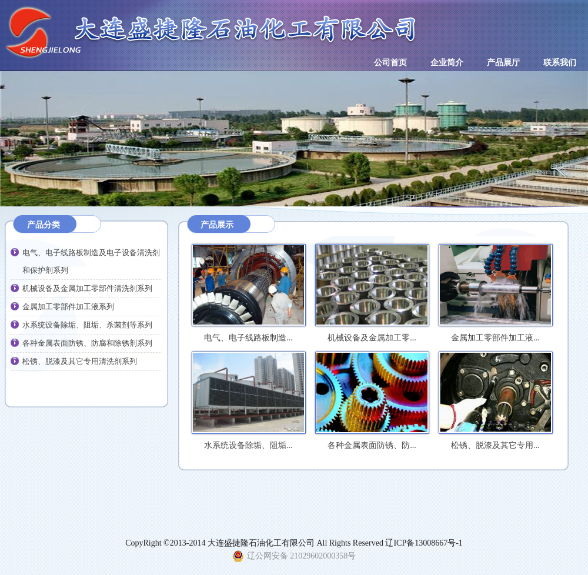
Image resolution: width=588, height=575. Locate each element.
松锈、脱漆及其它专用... (495, 401)
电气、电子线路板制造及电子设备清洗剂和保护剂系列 (91, 261)
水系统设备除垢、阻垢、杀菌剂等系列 (87, 324)
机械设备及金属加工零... (371, 293)
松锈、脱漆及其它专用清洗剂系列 (79, 361)
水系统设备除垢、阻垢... (248, 401)
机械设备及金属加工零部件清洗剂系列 (87, 288)
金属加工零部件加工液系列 (68, 306)
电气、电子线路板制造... (248, 293)
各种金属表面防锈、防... (371, 401)
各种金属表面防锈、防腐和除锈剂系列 (87, 343)
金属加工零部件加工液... (495, 293)
